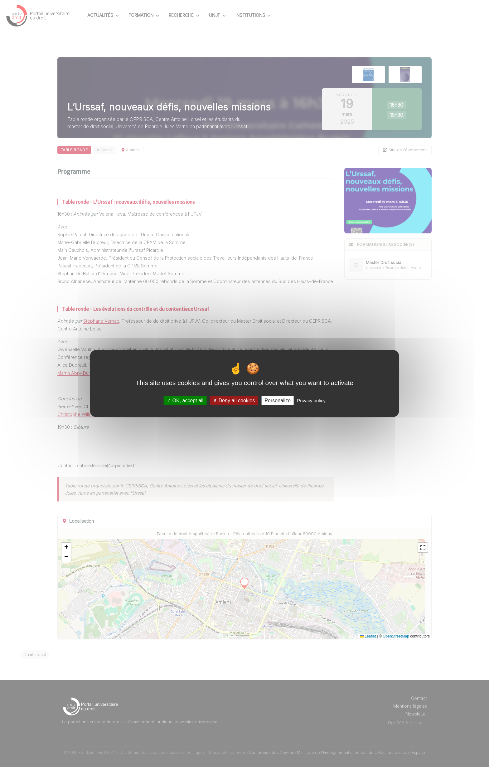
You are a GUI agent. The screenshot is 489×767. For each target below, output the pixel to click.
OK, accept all (185, 400)
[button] (77, 547)
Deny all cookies (234, 400)
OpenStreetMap (407, 636)
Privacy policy (311, 400)
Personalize (277, 400)
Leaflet (379, 636)
